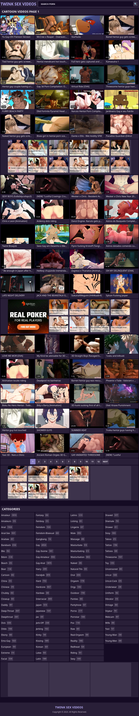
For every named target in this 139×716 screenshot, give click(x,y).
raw (75, 629)
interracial (44, 599)
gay (41, 545)
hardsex (43, 593)
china (6, 581)
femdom (43, 527)
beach (7, 563)
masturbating (80, 551)
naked (76, 563)
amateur (9, 515)
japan (42, 605)
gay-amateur (46, 557)
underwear (113, 587)
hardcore (43, 587)
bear (6, 569)
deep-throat (10, 611)
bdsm (7, 557)
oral (76, 575)
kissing (42, 641)
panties (77, 599)
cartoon (8, 575)
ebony (7, 635)
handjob (43, 575)
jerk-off (43, 623)
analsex (7, 539)
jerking (42, 629)
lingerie (77, 527)
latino (77, 515)
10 (87, 461)
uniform (112, 593)
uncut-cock (113, 581)
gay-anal (44, 563)
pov (75, 623)
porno (77, 611)
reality (77, 641)
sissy (110, 533)
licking (77, 521)
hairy (41, 569)
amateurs (8, 521)
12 (98, 461)
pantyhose (78, 605)
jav (40, 617)
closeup (8, 599)
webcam (112, 617)
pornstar (78, 617)
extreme (8, 653)
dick (6, 623)
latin (41, 659)
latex (41, 653)
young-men (113, 641)
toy (110, 563)
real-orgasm (80, 635)
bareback (9, 545)
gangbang (44, 539)
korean (42, 647)
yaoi (110, 629)
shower (111, 527)
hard (41, 581)
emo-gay (8, 641)
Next (105, 461)
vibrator (112, 599)
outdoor (78, 593)
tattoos (111, 551)
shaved (112, 515)
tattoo (111, 545)
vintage (111, 605)
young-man (113, 635)
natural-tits (79, 569)
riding (76, 653)
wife (110, 623)
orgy (76, 587)
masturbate (79, 545)
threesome (114, 557)
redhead (78, 647)
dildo (7, 629)
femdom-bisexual (47, 533)
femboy (42, 521)
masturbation (80, 557)
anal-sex (8, 533)
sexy (76, 659)
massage (78, 539)
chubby (7, 593)
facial (7, 659)
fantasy (42, 515)
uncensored (114, 569)
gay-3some (44, 551)
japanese (43, 611)
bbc (5, 551)
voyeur (111, 611)
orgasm (78, 581)
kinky (41, 635)
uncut (111, 575)
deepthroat (10, 617)
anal (7, 527)
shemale (112, 521)
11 (92, 461)
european (8, 647)
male (76, 533)
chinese (7, 587)
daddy (7, 605)
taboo (111, 539)
